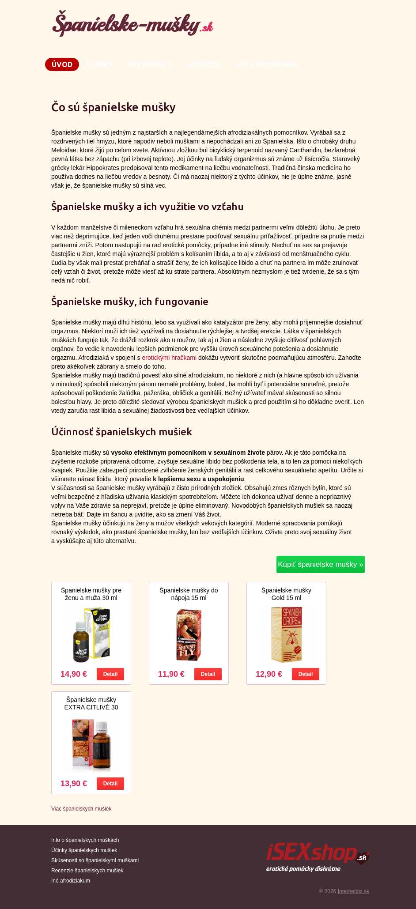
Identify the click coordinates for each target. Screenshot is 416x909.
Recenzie (205, 64)
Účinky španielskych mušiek (84, 850)
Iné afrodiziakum (70, 881)
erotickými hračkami (169, 357)
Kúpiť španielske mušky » (320, 564)
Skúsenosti (150, 64)
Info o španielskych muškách (85, 840)
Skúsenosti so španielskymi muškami (95, 860)
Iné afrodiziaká (267, 64)
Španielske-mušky (131, 24)
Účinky (100, 64)
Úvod (62, 64)
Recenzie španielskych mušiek (87, 871)
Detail (110, 674)
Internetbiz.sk (353, 891)
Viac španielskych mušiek (81, 809)
